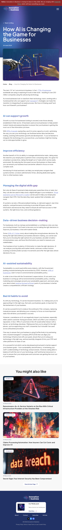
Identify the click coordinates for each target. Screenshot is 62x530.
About (17, 515)
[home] (11, 9)
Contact (25, 515)
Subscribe (35, 515)
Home (5, 84)
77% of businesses (44, 90)
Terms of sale (27, 524)
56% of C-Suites (14, 233)
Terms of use (34, 524)
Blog (10, 84)
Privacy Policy (19, 524)
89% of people (12, 131)
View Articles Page (31, 484)
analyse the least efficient (25, 283)
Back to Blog (8, 23)
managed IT (34, 101)
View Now (33, 511)
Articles (45, 515)
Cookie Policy (42, 524)
